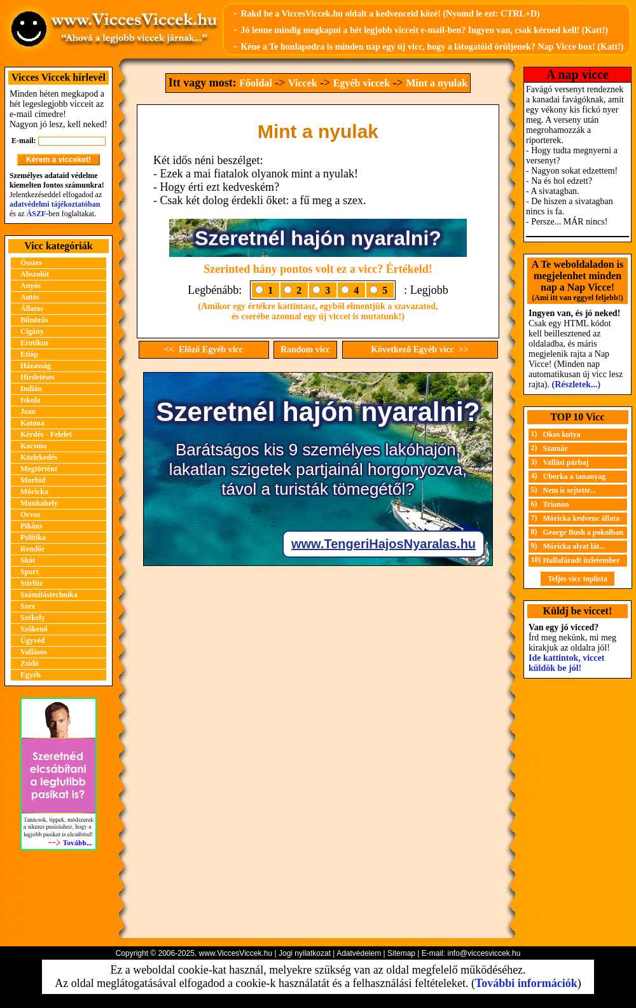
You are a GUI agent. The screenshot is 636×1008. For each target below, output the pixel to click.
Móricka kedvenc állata (581, 518)
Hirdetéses (37, 377)
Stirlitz (31, 583)
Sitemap (401, 953)
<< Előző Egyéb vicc (203, 349)
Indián (31, 388)
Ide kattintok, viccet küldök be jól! (566, 663)
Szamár (555, 448)
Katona (32, 422)
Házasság (35, 365)
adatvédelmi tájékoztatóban (55, 204)
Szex (27, 606)
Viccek (302, 83)
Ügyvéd (32, 640)
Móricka (34, 491)
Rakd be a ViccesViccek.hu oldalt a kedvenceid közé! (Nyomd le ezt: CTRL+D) (389, 13)
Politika (33, 537)
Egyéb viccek (361, 83)
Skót (27, 560)
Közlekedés (38, 457)
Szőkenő (34, 629)
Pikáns (31, 525)
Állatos (31, 308)
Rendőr (32, 548)
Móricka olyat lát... (574, 546)
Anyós (30, 285)
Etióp (29, 354)
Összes (31, 262)
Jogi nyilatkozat (305, 953)
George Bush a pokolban (583, 532)
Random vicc (305, 349)
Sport (29, 571)
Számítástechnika (49, 594)
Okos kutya (562, 434)
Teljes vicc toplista (577, 578)
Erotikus (34, 342)
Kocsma (33, 445)
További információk (526, 983)
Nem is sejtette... (570, 490)
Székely (32, 617)
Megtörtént (38, 468)
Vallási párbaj (566, 462)
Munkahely (39, 503)
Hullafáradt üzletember (581, 560)
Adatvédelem (358, 953)
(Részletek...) (576, 384)
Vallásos (33, 651)
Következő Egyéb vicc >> (420, 349)
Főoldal (255, 83)
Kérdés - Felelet (46, 434)
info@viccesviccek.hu (483, 953)
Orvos (30, 514)
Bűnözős (34, 319)
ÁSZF (36, 213)
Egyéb (30, 674)
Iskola (30, 400)
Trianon (556, 504)
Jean (28, 411)
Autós (29, 297)
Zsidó (29, 663)
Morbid (32, 480)
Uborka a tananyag (574, 476)
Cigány (32, 331)
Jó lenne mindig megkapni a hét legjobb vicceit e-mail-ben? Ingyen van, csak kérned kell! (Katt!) (424, 30)
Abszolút (34, 274)
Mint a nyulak (436, 83)
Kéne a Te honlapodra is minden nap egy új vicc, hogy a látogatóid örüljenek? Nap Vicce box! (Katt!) (431, 47)
